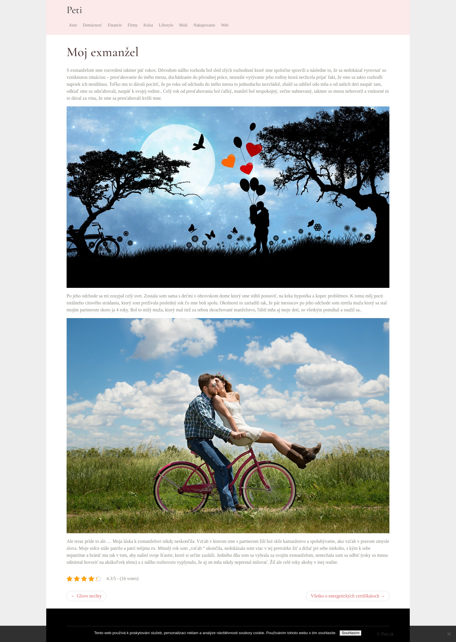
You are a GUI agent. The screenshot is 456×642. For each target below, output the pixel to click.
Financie (115, 25)
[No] (449, 634)
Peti (74, 10)
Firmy (133, 25)
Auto (73, 25)
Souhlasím (350, 633)
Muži (183, 25)
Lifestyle (166, 25)
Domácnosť (92, 25)
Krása (148, 25)
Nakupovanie (204, 25)
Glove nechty (89, 595)
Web (224, 25)
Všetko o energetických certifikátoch (345, 595)
